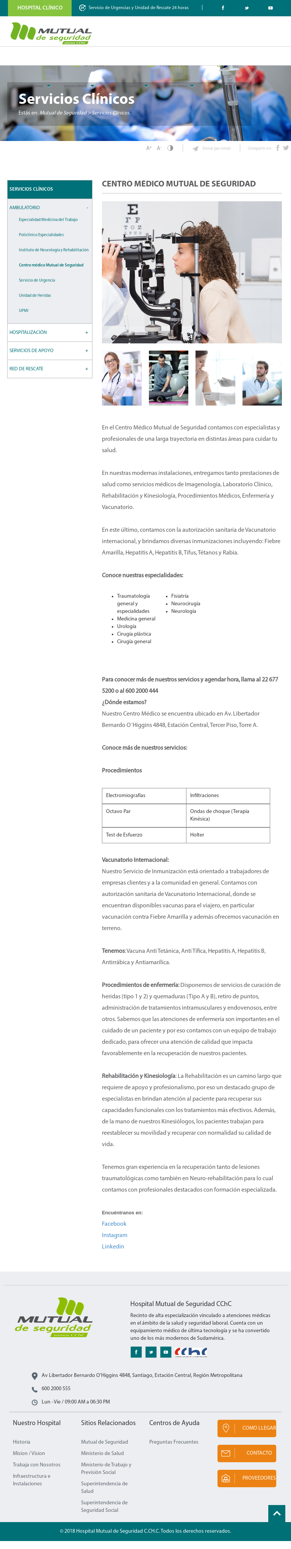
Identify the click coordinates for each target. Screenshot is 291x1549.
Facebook (114, 1232)
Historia (21, 1450)
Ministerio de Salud (102, 1461)
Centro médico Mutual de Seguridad (51, 273)
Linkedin (113, 1255)
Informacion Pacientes (28, 86)
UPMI (23, 319)
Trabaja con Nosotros (37, 1473)
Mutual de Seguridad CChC (51, 33)
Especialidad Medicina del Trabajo (48, 228)
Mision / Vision (29, 1461)
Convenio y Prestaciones (124, 86)
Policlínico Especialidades (41, 243)
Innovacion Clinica (173, 86)
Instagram (114, 1243)
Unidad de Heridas (35, 304)
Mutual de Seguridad (104, 1450)
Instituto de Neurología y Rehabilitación (54, 258)
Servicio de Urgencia (37, 289)
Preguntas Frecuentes (174, 1450)
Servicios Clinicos (75, 86)
